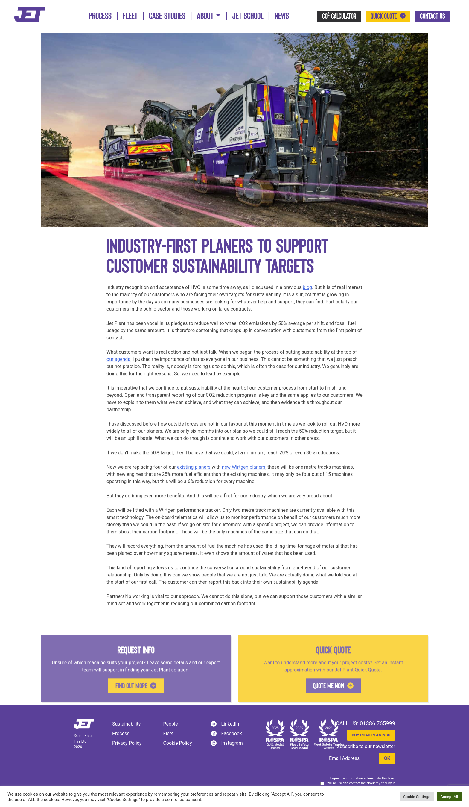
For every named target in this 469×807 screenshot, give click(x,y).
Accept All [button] (449, 796)
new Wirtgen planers (243, 475)
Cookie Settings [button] (416, 796)
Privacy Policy (127, 743)
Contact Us (432, 16)
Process (100, 16)
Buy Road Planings (371, 735)
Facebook (226, 734)
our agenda (118, 367)
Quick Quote (384, 16)
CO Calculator (339, 16)
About (205, 16)
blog (307, 295)
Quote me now (328, 708)
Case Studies (167, 16)
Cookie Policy (177, 743)
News (282, 16)
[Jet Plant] (29, 14)
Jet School (247, 16)
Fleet (130, 16)
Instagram (227, 743)
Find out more (131, 708)
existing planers (194, 475)
